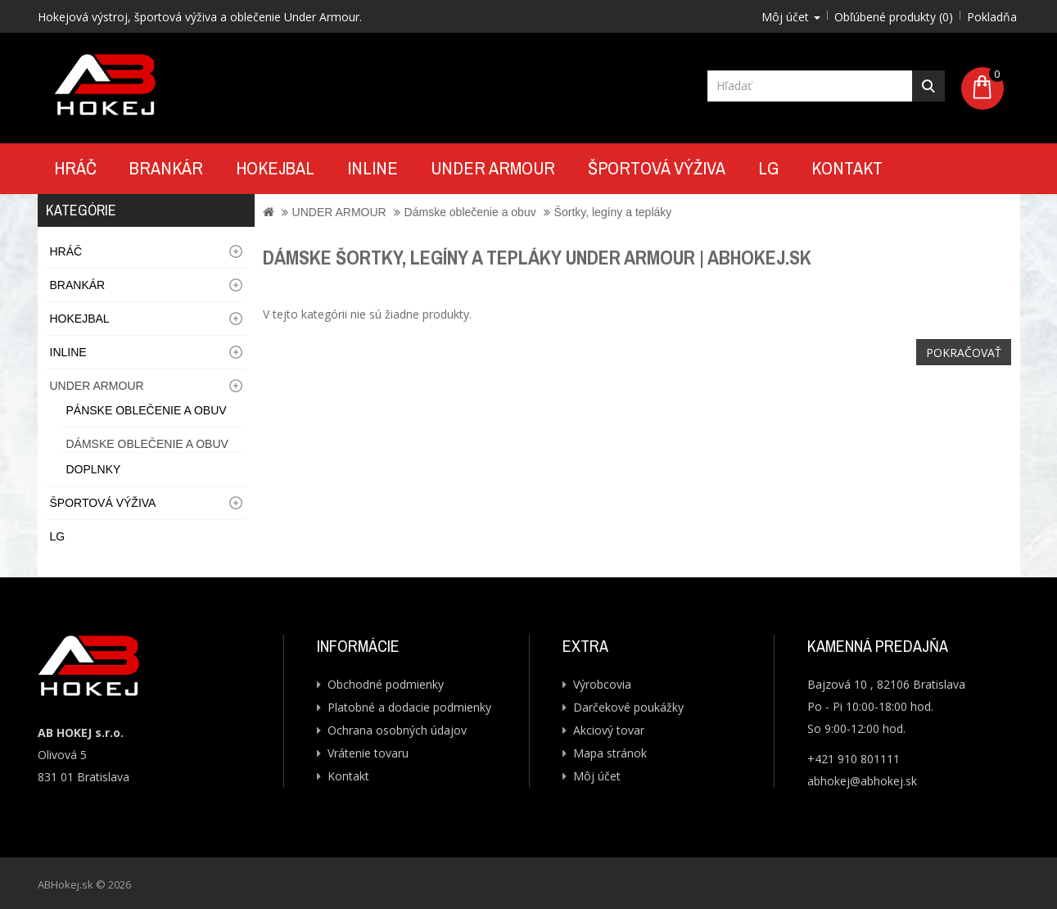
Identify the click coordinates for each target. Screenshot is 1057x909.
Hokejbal (275, 168)
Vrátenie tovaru (368, 753)
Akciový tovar (608, 730)
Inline (372, 168)
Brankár (166, 168)
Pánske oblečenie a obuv (146, 410)
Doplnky (93, 469)
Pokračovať (963, 352)
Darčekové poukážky (628, 707)
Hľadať (928, 86)
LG (768, 168)
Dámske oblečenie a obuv (147, 443)
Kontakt (847, 168)
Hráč (75, 168)
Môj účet (597, 776)
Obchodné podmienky (385, 684)
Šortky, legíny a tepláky (613, 212)
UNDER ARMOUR (493, 168)
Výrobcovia (602, 684)
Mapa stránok (610, 753)
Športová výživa (656, 168)
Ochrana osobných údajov (397, 730)
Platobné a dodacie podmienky (409, 707)
